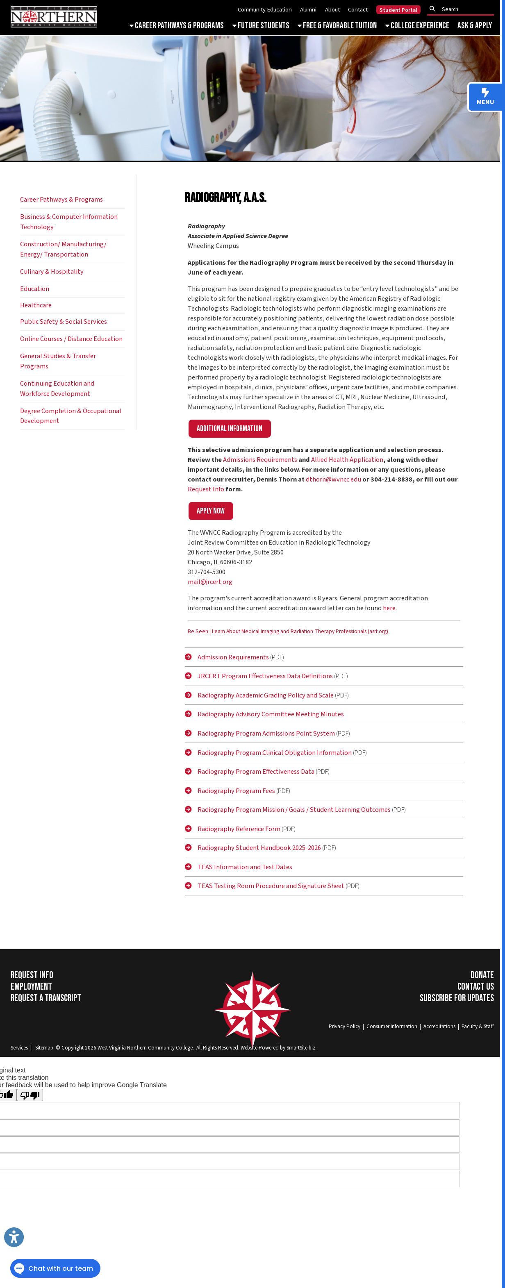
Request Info (206, 489)
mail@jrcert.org (210, 582)
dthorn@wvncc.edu (333, 479)
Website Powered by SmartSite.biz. (278, 1048)
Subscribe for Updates (457, 998)
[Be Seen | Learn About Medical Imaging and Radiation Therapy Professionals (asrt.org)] (288, 633)
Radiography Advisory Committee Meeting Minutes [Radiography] (264, 714)
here (389, 608)
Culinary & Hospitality (52, 272)
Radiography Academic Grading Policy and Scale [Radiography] (259, 695)
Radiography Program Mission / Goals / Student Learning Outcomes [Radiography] (288, 810)
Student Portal (398, 10)
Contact (358, 9)
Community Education (265, 9)
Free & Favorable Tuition (337, 25)
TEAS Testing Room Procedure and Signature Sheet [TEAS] (264, 886)
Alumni (308, 9)
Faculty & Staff (478, 1026)
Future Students (260, 25)
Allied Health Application (347, 460)
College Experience (417, 25)
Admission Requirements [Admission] (227, 657)
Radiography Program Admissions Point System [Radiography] (260, 733)
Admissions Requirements (260, 460)
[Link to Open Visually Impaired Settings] (14, 1237)
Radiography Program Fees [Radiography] (230, 791)
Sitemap (44, 1048)
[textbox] (462, 9)
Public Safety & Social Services (63, 322)
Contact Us (475, 987)
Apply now (211, 511)
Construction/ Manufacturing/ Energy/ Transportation (63, 249)
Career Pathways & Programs (177, 25)
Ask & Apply (474, 25)
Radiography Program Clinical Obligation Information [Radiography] (268, 753)
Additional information (229, 429)
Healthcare (36, 305)
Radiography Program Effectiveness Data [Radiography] (249, 772)
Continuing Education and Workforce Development (57, 389)
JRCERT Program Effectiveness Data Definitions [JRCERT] (259, 676)
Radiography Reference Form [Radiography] (232, 829)
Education (34, 289)
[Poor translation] (30, 1095)
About (332, 9)
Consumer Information (391, 1026)
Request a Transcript (46, 998)
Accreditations (439, 1026)
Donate (482, 975)
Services (19, 1048)
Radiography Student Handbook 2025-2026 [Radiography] (253, 848)
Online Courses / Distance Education (71, 339)
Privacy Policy (344, 1026)
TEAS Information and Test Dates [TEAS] (238, 867)
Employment (31, 987)
